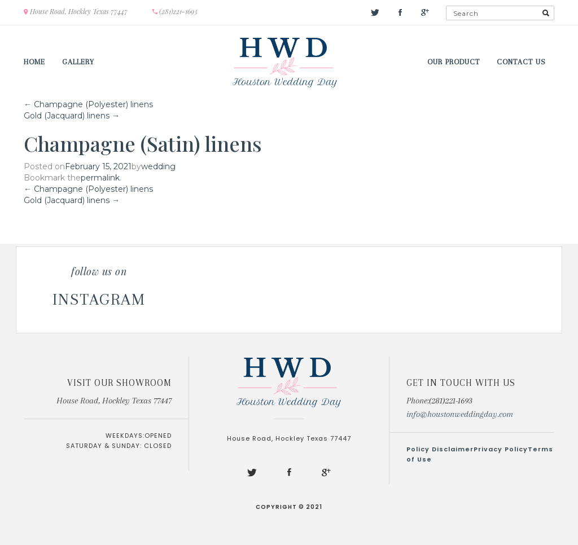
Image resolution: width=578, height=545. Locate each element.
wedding (158, 166)
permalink (100, 178)
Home (34, 62)
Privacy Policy (501, 449)
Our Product (453, 62)
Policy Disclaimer (440, 449)
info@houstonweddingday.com (459, 414)
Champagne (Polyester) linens (88, 104)
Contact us (521, 62)
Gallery (78, 62)
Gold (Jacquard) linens (72, 116)
